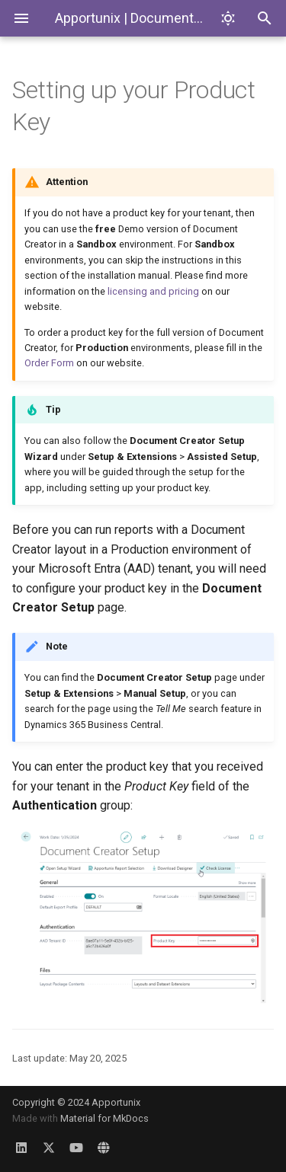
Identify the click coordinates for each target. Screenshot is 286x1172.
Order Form (49, 363)
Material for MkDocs (104, 1118)
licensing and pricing (153, 291)
